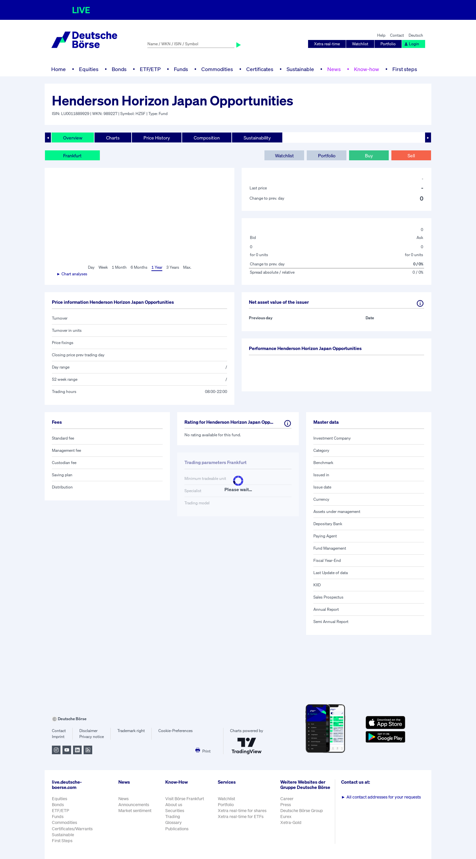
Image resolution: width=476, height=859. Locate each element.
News (334, 69)
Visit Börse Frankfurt (184, 798)
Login (411, 43)
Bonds (119, 69)
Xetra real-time (327, 43)
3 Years (172, 267)
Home (58, 69)
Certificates (259, 69)
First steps (404, 69)
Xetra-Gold (290, 822)
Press (285, 804)
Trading (172, 816)
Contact (397, 35)
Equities (89, 69)
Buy (369, 155)
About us (173, 804)
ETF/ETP (150, 69)
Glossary (173, 822)
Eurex (286, 816)
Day (91, 267)
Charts (113, 138)
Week (103, 267)
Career (287, 798)
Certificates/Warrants (72, 829)
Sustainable (300, 69)
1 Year (156, 267)
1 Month (119, 267)
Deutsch (416, 35)
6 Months (139, 267)
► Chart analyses (72, 273)
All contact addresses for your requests (381, 797)
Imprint (58, 736)
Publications (176, 829)
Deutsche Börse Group (301, 810)
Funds (181, 69)
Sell (411, 155)
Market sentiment (134, 810)
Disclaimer (88, 730)
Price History (156, 138)
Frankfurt (72, 155)
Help (381, 35)
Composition (207, 138)
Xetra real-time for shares (242, 810)
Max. (187, 267)
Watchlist (360, 43)
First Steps (62, 840)
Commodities (217, 69)
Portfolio (388, 43)
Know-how (366, 69)
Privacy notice (91, 736)
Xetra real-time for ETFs (240, 816)
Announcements (133, 804)
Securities (174, 810)
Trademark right (131, 730)
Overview (72, 138)
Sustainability (257, 138)
